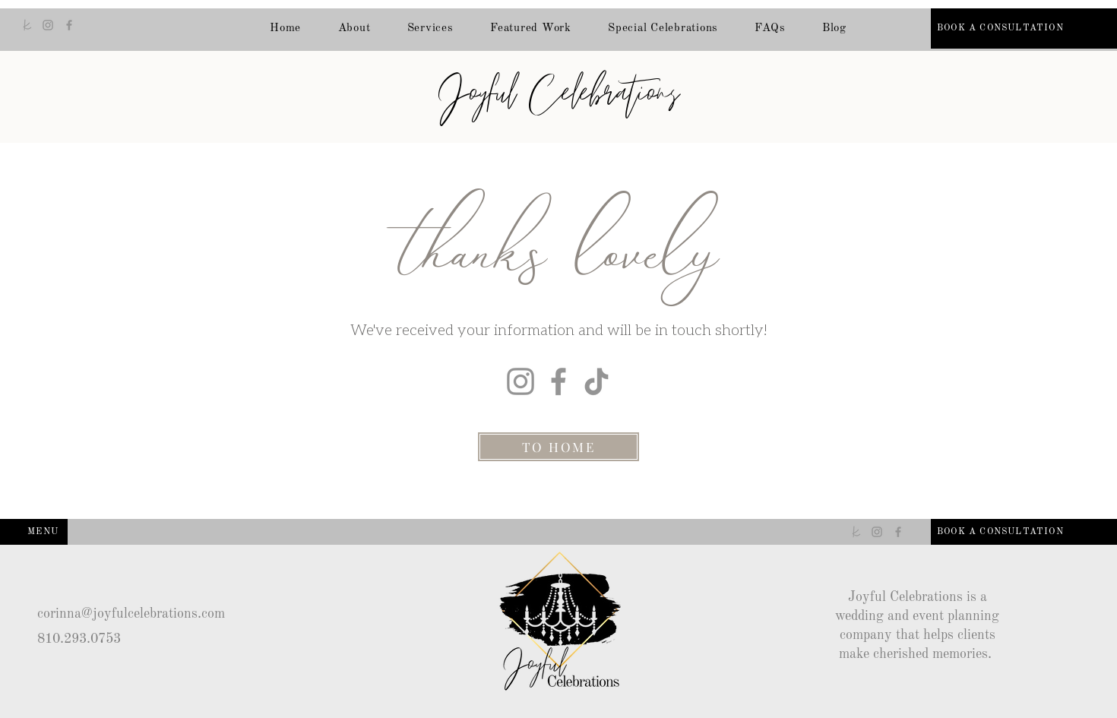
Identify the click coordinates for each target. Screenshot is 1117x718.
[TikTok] (596, 381)
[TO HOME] (558, 447)
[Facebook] (69, 25)
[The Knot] (26, 25)
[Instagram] (48, 25)
